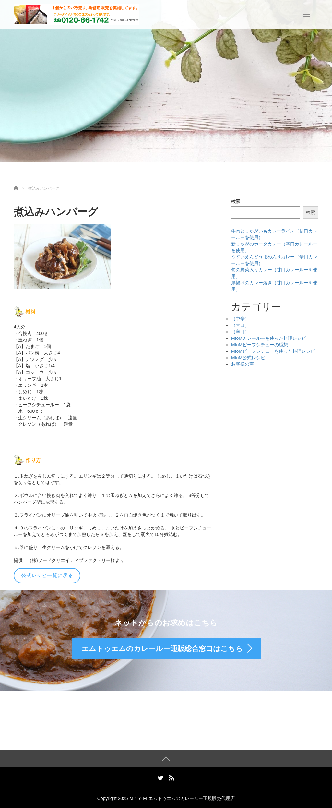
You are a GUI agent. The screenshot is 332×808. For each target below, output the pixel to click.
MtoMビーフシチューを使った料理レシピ (273, 351)
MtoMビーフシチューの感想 (259, 344)
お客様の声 (242, 364)
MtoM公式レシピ (248, 357)
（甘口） (240, 325)
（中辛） (240, 318)
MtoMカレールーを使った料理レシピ (268, 338)
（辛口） (240, 331)
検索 (235, 201)
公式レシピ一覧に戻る (47, 575)
